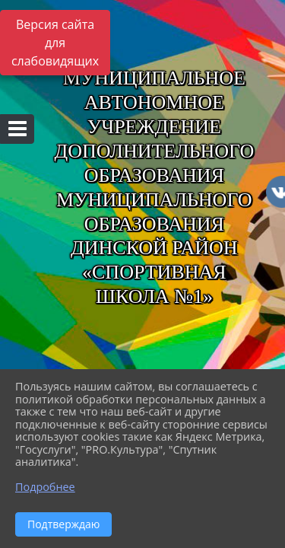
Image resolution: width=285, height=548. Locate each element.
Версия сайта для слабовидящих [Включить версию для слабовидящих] (55, 42)
